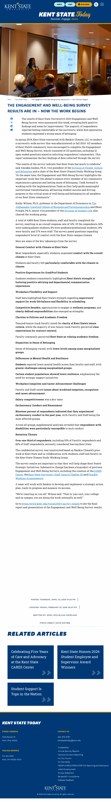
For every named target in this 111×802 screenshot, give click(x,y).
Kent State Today (65, 16)
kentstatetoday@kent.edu (69, 740)
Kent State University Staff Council (49, 474)
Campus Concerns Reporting (70, 754)
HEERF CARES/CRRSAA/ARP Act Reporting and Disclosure (83, 765)
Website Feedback (66, 780)
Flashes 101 (76, 474)
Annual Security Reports (68, 751)
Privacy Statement (66, 772)
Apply (59, 4)
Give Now (83, 4)
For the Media (64, 761)
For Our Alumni (64, 758)
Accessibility (63, 747)
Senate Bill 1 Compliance (68, 776)
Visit (70, 4)
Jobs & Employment (67, 769)
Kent (9, 99)
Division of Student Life (78, 210)
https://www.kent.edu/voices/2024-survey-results (51, 503)
